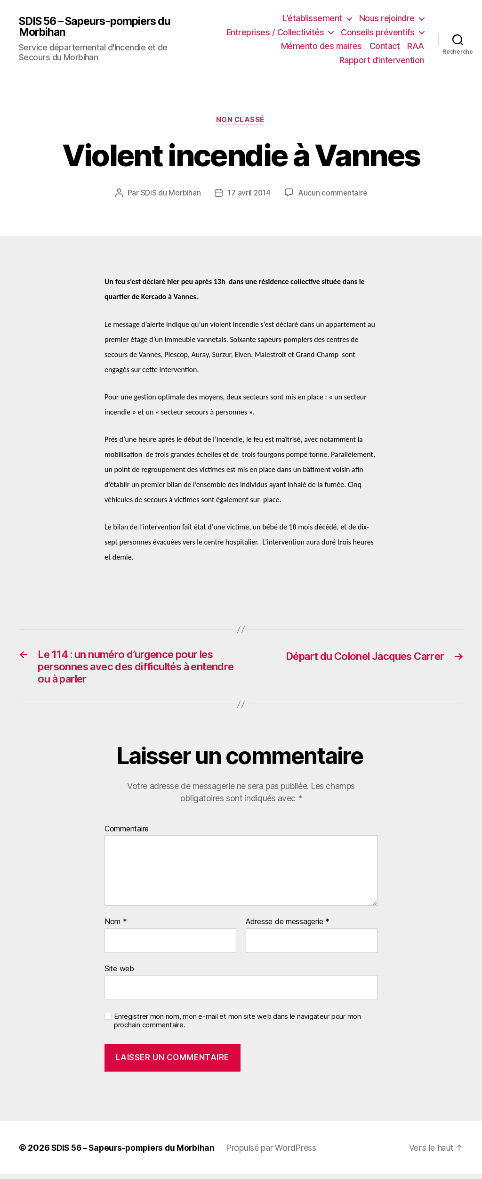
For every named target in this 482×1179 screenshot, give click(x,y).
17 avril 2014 (249, 193)
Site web (119, 973)
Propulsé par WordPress (278, 1152)
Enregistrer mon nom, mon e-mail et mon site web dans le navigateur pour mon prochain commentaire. (237, 1025)
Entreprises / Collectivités (275, 32)
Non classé (241, 120)
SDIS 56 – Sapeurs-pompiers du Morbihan (100, 27)
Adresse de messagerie (287, 927)
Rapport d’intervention (381, 60)
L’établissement (312, 18)
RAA (415, 46)
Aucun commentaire (333, 193)
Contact (385, 46)
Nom (115, 927)
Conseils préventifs (378, 32)
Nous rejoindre (387, 18)
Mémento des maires (321, 46)
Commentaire (126, 833)
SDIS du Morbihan (169, 193)
